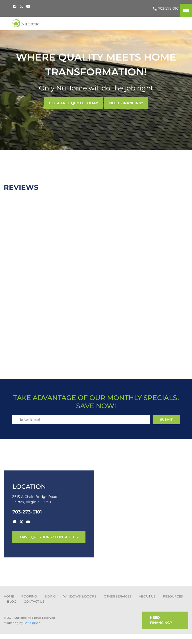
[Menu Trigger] (186, 10)
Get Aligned (32, 623)
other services (117, 596)
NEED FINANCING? (126, 103)
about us (147, 596)
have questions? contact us (49, 537)
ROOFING (29, 596)
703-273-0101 (166, 8)
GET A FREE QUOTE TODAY (73, 103)
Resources (173, 596)
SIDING (50, 596)
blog (11, 601)
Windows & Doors (79, 596)
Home (9, 596)
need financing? (161, 620)
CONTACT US (34, 601)
